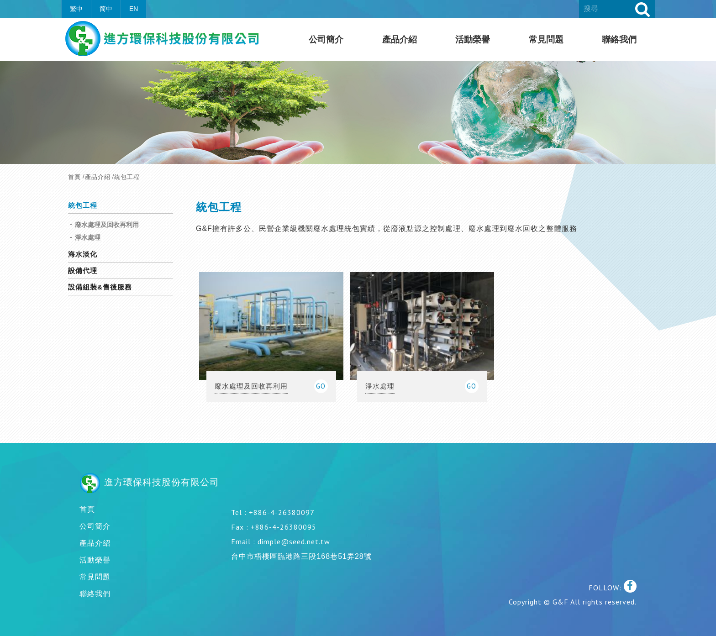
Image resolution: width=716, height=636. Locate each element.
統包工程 (82, 205)
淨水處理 (87, 237)
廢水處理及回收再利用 (107, 224)
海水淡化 (82, 254)
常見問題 (546, 39)
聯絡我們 (619, 39)
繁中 (76, 8)
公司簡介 (326, 39)
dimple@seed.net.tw (294, 541)
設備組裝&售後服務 (100, 287)
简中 (106, 8)
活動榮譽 (472, 39)
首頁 (74, 176)
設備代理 (82, 270)
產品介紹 (399, 39)
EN (133, 8)
